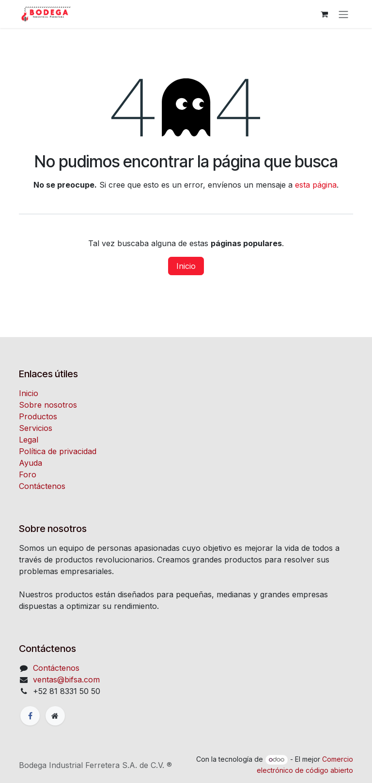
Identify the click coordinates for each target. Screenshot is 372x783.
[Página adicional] (55, 715)
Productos (38, 416)
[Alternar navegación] (343, 14)
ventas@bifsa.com (66, 679)
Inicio (186, 266)
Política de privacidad (57, 451)
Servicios (35, 428)
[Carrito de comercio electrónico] (324, 14)
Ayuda (30, 463)
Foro (27, 474)
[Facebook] (30, 715)
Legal (28, 439)
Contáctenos (42, 486)
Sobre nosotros (48, 405)
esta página (316, 185)
